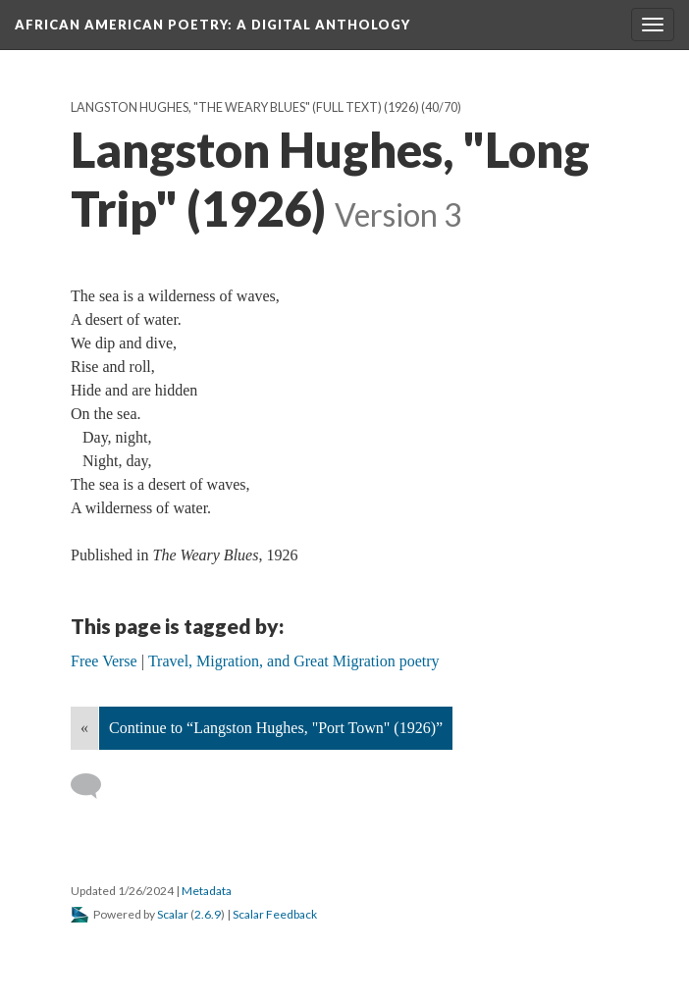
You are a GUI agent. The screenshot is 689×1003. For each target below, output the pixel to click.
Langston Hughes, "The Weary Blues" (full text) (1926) (245, 107)
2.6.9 (207, 914)
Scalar (172, 914)
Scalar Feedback (275, 914)
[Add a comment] (95, 786)
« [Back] (84, 727)
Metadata (207, 890)
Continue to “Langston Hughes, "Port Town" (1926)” (276, 727)
